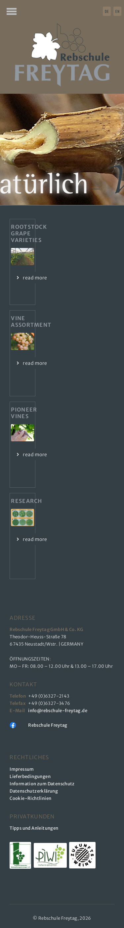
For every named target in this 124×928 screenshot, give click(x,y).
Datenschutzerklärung (34, 791)
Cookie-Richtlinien (30, 798)
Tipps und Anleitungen (34, 828)
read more (35, 278)
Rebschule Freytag (47, 725)
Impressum (22, 769)
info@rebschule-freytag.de (58, 710)
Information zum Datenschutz (42, 784)
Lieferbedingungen (30, 776)
